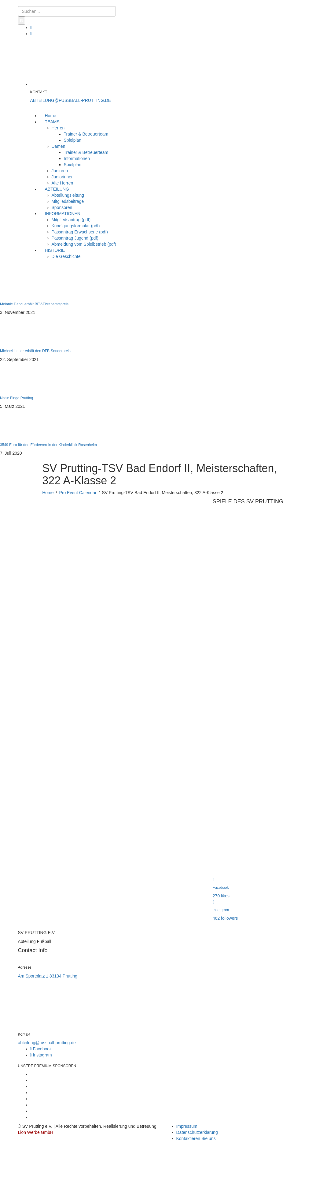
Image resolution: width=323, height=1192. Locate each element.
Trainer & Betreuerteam (86, 134)
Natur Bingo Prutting (16, 398)
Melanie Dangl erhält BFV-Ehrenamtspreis (34, 304)
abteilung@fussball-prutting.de (47, 1042)
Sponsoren (62, 207)
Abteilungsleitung (68, 195)
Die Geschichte (66, 256)
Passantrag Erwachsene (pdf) (80, 231)
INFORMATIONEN (62, 213)
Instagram (41, 1054)
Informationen (77, 158)
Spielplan (73, 140)
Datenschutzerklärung (197, 1132)
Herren (58, 127)
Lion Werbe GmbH (35, 1132)
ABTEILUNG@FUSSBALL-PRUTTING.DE (70, 100)
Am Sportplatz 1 (33, 976)
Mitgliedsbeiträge (68, 201)
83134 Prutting (63, 976)
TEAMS (52, 121)
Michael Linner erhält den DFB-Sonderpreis (35, 351)
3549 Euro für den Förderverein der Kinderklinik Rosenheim (48, 445)
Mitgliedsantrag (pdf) (71, 219)
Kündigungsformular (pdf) (76, 225)
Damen (58, 146)
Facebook (41, 1048)
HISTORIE (55, 250)
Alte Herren (62, 183)
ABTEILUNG (57, 189)
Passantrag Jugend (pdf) (75, 238)
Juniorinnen (63, 176)
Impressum (186, 1126)
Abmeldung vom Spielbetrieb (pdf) (84, 244)
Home (50, 115)
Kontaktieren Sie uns (196, 1138)
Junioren (60, 170)
